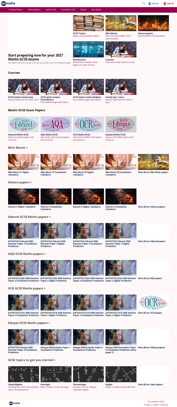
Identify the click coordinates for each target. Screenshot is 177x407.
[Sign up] (169, 4)
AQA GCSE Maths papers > (27, 254)
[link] (7, 3)
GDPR (155, 404)
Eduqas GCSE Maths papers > (29, 323)
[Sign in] (154, 4)
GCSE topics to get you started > (31, 360)
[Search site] (144, 4)
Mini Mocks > (18, 147)
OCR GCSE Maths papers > (27, 288)
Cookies (164, 404)
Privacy (147, 404)
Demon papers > (20, 182)
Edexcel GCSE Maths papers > (29, 217)
